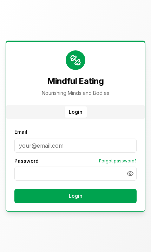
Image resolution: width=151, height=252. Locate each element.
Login (76, 196)
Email (20, 132)
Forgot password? (118, 160)
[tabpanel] (75, 166)
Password (26, 161)
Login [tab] (76, 112)
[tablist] (75, 112)
